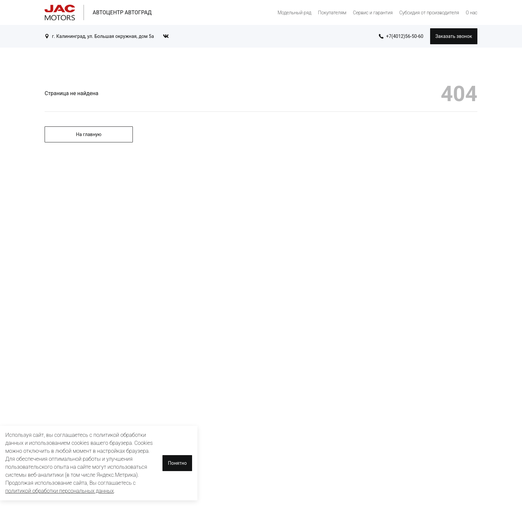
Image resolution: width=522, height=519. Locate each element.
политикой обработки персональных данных (59, 491)
